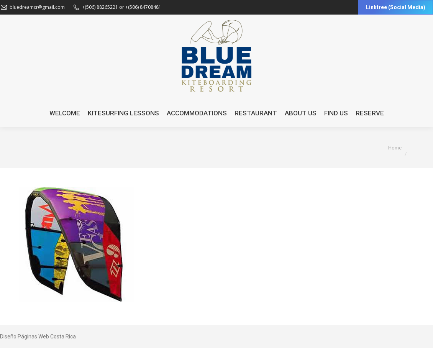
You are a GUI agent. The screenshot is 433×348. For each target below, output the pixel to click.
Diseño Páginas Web (24, 336)
